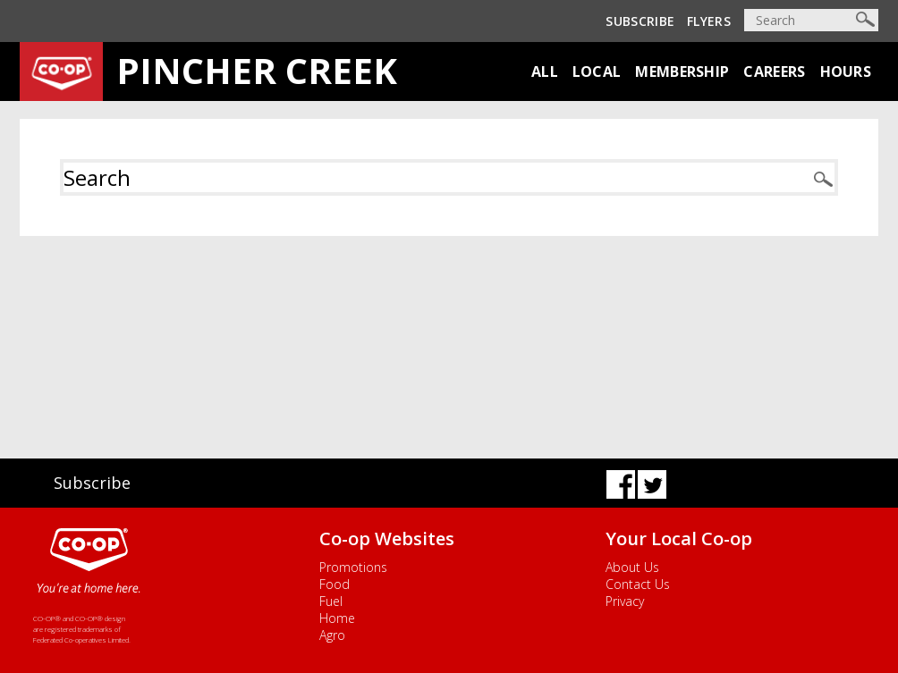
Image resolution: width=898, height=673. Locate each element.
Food (334, 584)
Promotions (353, 567)
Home (337, 618)
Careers (774, 71)
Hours (846, 71)
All (544, 71)
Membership (682, 71)
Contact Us (638, 584)
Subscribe (640, 21)
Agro (332, 635)
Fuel (331, 601)
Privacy (625, 601)
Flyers (709, 21)
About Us (632, 567)
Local (597, 71)
